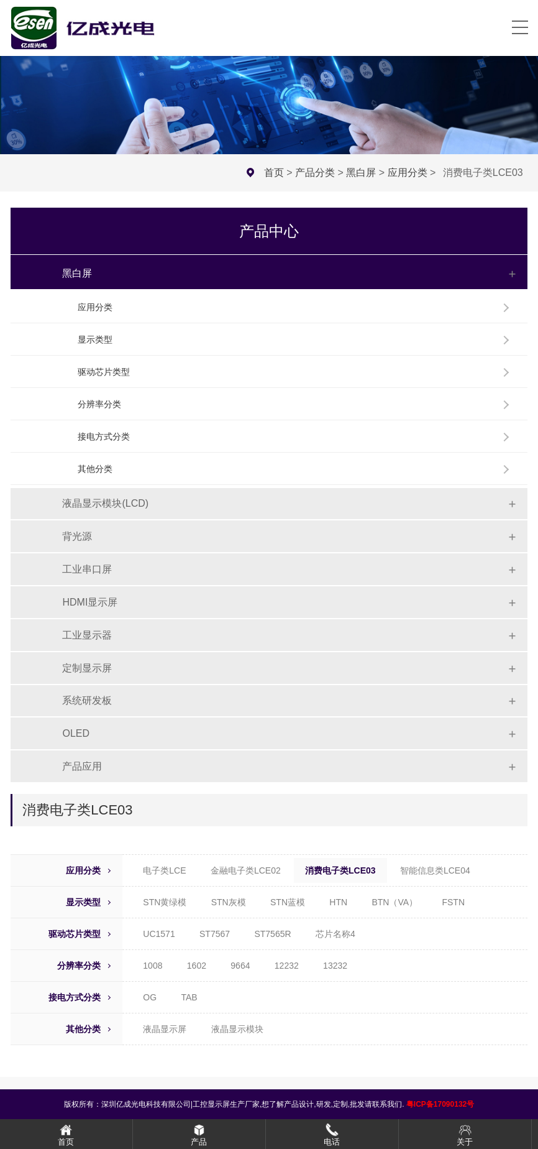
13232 (335, 966)
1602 (196, 966)
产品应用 (82, 766)
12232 (287, 966)
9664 (240, 966)
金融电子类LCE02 (246, 870)
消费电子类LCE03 (340, 870)
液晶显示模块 (237, 1029)
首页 (274, 172)
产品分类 (315, 172)
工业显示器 (87, 635)
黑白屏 (361, 172)
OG (150, 997)
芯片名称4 (335, 934)
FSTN (453, 902)
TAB (189, 997)
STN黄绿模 (164, 902)
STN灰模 (228, 902)
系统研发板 (87, 700)
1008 (152, 966)
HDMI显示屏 (89, 602)
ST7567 (214, 934)
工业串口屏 (87, 569)
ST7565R (272, 934)
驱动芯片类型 (104, 372)
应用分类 (407, 172)
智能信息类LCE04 (435, 870)
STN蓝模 (287, 902)
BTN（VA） (394, 902)
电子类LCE (164, 870)
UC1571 (159, 934)
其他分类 (95, 469)
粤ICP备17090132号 (440, 1104)
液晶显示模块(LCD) (105, 503)
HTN (338, 902)
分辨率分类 (99, 404)
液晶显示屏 (164, 1029)
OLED (75, 733)
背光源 (77, 536)
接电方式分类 (104, 436)
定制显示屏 (87, 668)
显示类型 (95, 339)
